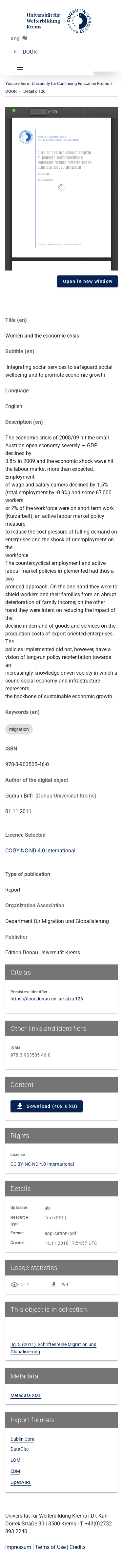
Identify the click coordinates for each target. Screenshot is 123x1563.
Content (61, 189)
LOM (15, 1460)
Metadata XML (25, 1395)
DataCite (19, 1449)
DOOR (30, 52)
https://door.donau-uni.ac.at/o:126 (46, 998)
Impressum (18, 1547)
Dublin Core (22, 1439)
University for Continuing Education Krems (70, 83)
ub (47, 1207)
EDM (15, 1471)
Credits (78, 1547)
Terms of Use (50, 1547)
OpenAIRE (20, 1482)
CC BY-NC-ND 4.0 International (40, 850)
